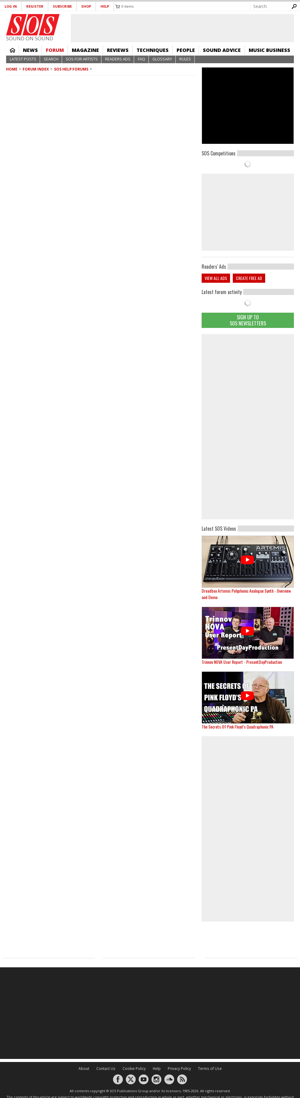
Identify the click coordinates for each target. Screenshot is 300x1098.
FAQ (141, 59)
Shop (86, 6)
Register (34, 6)
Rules (185, 59)
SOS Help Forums (71, 69)
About (84, 1068)
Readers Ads (117, 59)
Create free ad (249, 278)
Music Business (269, 50)
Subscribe (62, 6)
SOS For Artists (82, 59)
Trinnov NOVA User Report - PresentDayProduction (242, 662)
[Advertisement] (248, 426)
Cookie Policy (134, 1068)
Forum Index (36, 69)
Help (105, 6)
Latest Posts (23, 59)
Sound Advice (222, 50)
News (30, 50)
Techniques (153, 50)
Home (12, 50)
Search (51, 59)
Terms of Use (210, 1068)
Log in (11, 6)
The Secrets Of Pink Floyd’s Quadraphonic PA (237, 726)
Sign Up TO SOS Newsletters (248, 320)
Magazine (85, 50)
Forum (55, 50)
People (186, 50)
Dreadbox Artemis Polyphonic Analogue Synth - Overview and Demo (246, 593)
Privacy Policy (179, 1068)
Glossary (162, 59)
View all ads (216, 278)
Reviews (118, 50)
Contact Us (105, 1068)
